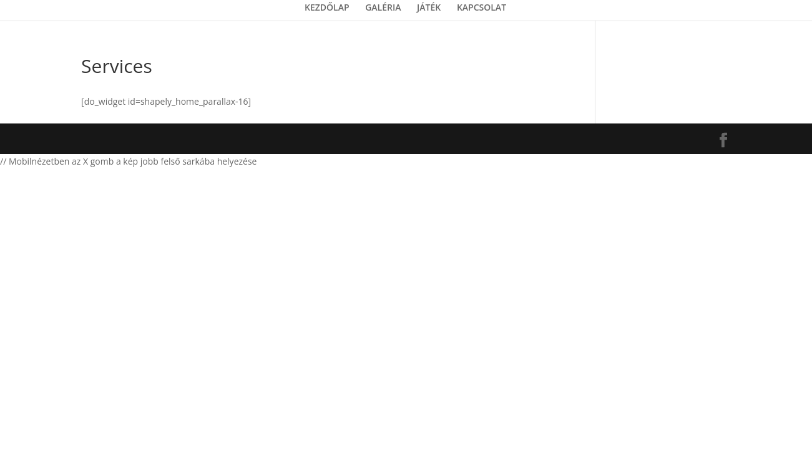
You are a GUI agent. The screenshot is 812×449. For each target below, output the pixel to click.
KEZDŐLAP (327, 8)
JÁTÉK (429, 8)
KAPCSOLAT (481, 8)
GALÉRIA (383, 8)
